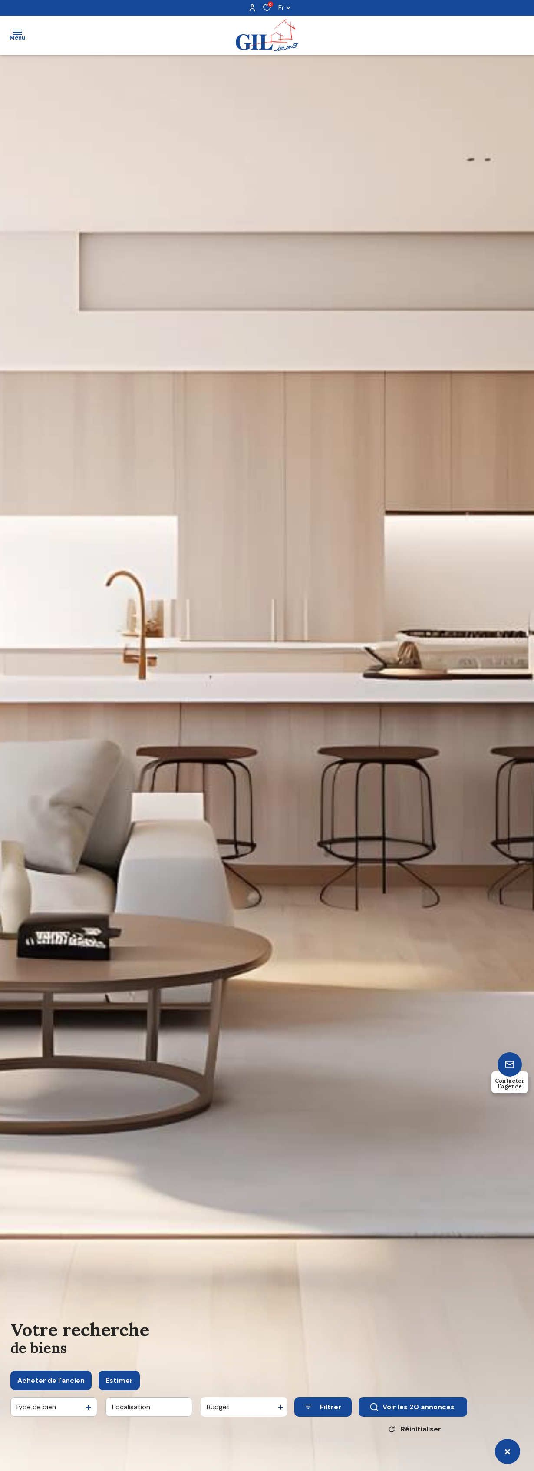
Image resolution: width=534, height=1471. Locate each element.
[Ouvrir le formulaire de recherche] (323, 1413)
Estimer (119, 1386)
